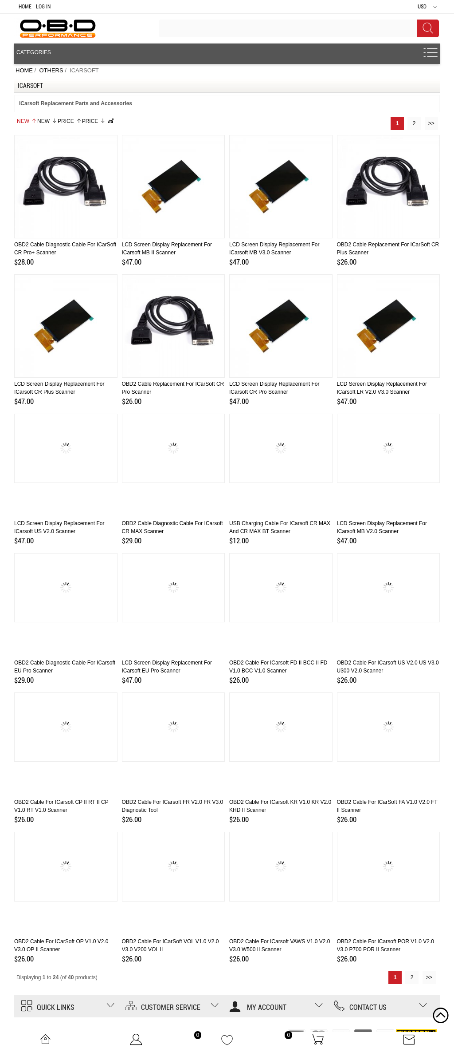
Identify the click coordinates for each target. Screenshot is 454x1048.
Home (25, 7)
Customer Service (162, 1007)
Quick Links (47, 1007)
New (27, 121)
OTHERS (51, 70)
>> (431, 123)
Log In (43, 7)
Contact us (360, 1007)
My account (257, 1007)
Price (70, 121)
